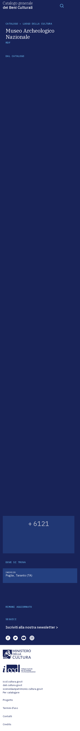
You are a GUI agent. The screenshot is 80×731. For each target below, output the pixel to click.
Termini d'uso (10, 708)
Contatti (7, 716)
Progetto (8, 700)
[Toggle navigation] (62, 5)
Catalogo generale (18, 5)
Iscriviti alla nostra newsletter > (32, 627)
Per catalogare (11, 692)
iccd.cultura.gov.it (12, 681)
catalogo (12, 23)
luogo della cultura (37, 23)
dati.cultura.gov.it (12, 685)
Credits (7, 724)
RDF (8, 42)
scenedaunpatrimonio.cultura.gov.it (23, 689)
